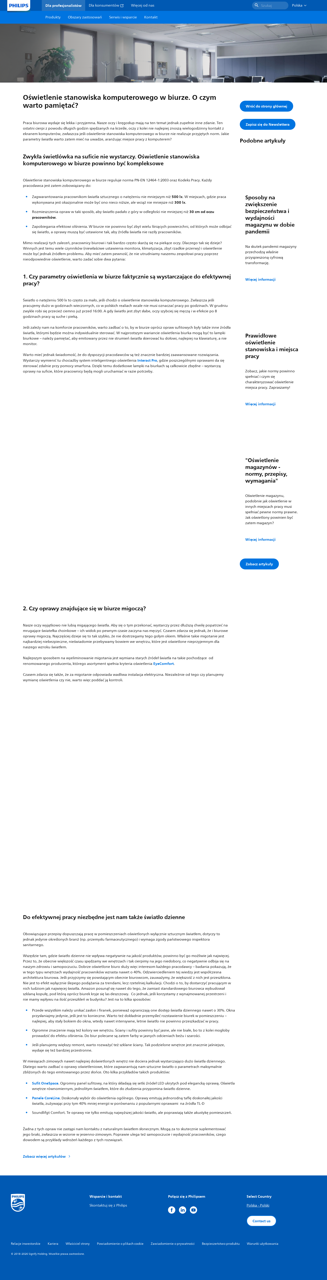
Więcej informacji (260, 279)
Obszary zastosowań (85, 17)
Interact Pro (147, 360)
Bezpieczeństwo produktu (221, 1243)
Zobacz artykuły (259, 564)
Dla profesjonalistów (63, 5)
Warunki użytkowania (262, 1243)
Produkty (53, 17)
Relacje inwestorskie (25, 1243)
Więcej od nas (142, 5)
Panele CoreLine (46, 1098)
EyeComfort (163, 663)
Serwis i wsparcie (123, 17)
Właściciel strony (78, 1243)
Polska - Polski (258, 1205)
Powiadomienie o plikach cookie (120, 1243)
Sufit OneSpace (45, 1083)
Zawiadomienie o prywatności (173, 1243)
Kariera (53, 1243)
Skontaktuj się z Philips (108, 1205)
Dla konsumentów (106, 5)
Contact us (261, 1221)
